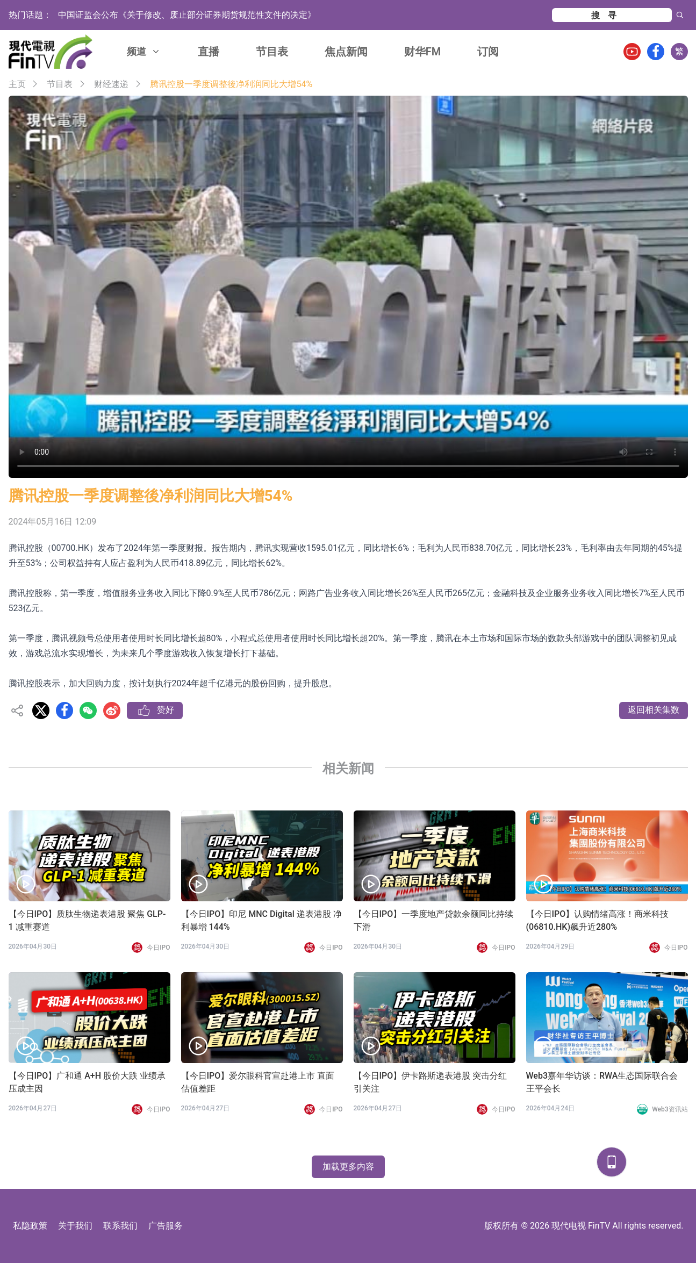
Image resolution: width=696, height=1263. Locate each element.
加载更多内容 (348, 1166)
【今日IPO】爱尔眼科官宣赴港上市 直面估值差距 (258, 1082)
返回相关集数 (653, 710)
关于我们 (75, 1226)
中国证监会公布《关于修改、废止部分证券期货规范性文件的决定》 (187, 15)
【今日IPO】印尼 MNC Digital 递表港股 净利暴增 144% (261, 920)
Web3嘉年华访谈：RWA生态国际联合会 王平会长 (602, 1082)
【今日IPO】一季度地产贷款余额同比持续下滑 (434, 920)
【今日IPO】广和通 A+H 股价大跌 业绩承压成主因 (87, 1082)
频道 (144, 51)
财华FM (422, 51)
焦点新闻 (346, 51)
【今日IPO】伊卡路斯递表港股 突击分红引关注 (430, 1082)
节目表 (272, 51)
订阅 (488, 51)
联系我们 (120, 1226)
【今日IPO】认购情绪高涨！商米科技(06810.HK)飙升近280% (597, 920)
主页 (17, 84)
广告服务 (165, 1226)
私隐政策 (30, 1226)
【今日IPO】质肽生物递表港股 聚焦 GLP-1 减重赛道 (87, 920)
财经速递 (111, 84)
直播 (208, 51)
